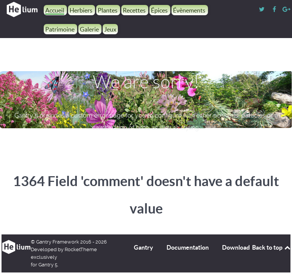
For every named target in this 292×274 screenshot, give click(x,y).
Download (236, 247)
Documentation (188, 247)
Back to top (272, 247)
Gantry (143, 247)
